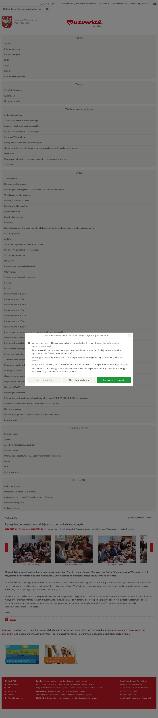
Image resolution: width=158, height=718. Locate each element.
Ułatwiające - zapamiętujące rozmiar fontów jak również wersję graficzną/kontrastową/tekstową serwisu (75, 359)
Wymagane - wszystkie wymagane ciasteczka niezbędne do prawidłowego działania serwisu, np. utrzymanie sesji (73, 345)
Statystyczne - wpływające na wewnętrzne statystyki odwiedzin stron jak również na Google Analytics (78, 364)
